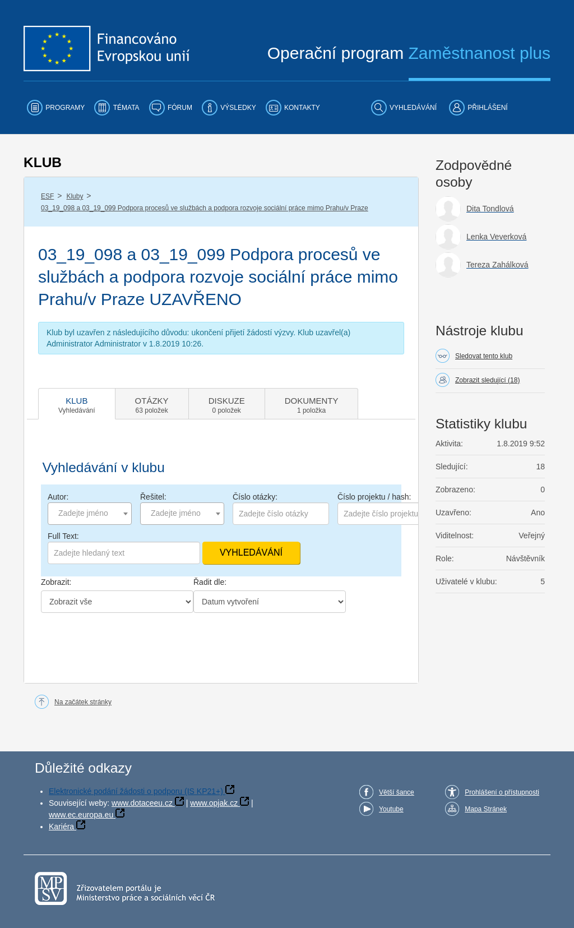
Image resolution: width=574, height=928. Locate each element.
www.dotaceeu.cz (142, 802)
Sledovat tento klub (483, 356)
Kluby (74, 196)
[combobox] (90, 513)
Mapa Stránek (486, 809)
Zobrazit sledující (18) (487, 380)
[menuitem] (56, 107)
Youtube (391, 809)
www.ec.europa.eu (81, 814)
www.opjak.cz (214, 802)
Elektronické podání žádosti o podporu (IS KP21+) (136, 791)
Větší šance (396, 792)
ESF (47, 196)
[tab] (76, 403)
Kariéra (61, 826)
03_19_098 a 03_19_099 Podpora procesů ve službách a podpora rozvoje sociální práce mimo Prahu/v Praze (204, 208)
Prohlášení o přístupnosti (502, 792)
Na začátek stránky (83, 702)
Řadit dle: (209, 582)
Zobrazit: (56, 582)
